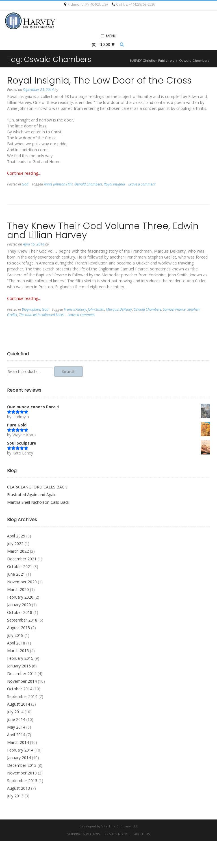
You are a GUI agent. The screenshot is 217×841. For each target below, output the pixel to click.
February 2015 (20, 658)
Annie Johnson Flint (58, 184)
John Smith (96, 309)
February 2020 (20, 597)
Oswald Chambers (88, 184)
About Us (142, 834)
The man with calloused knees (41, 314)
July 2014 (15, 711)
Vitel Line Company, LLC (119, 826)
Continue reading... (24, 173)
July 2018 (15, 635)
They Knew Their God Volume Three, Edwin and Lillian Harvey (103, 230)
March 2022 (18, 551)
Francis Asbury (75, 309)
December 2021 (21, 559)
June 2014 (16, 719)
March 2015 (18, 650)
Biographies (31, 309)
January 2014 (19, 757)
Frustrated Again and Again (32, 494)
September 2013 (22, 780)
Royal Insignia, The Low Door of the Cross (99, 80)
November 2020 (22, 581)
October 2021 (19, 566)
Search (68, 371)
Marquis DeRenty (119, 309)
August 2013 (18, 788)
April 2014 (16, 734)
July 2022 (15, 543)
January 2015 (19, 666)
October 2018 (19, 612)
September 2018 (22, 620)
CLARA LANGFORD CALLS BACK (37, 487)
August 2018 (18, 627)
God (25, 184)
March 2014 (18, 742)
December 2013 (21, 765)
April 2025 (16, 536)
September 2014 (22, 696)
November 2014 (22, 681)
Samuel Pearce (174, 309)
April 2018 (16, 643)
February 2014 (20, 750)
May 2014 (16, 727)
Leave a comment (141, 184)
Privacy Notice (117, 834)
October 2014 (19, 688)
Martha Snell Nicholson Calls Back (38, 502)
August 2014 (18, 704)
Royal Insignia (114, 184)
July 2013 (15, 796)
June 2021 (16, 574)
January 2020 (19, 604)
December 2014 (21, 673)
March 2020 (18, 589)
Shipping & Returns (83, 834)
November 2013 (22, 773)
